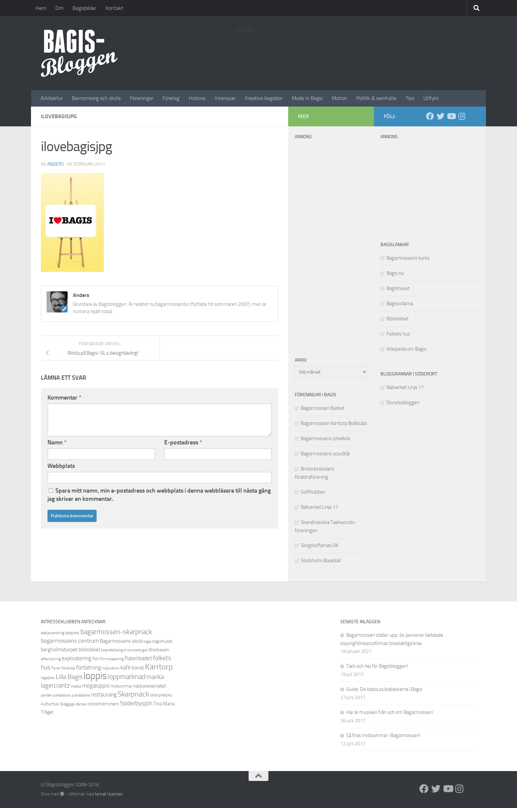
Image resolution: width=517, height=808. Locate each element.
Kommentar (64, 397)
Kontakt (114, 8)
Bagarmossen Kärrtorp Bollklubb (334, 423)
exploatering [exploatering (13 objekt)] (76, 658)
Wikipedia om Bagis (406, 349)
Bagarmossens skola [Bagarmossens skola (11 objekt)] (121, 641)
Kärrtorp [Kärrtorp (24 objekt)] (159, 666)
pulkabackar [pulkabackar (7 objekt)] (62, 695)
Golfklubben (313, 492)
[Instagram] (462, 116)
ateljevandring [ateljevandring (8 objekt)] (52, 632)
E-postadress (183, 442)
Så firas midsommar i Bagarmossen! (383, 735)
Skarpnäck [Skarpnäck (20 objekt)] (133, 694)
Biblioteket (397, 319)
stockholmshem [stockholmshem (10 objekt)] (103, 704)
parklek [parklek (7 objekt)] (46, 695)
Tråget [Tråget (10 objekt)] (47, 712)
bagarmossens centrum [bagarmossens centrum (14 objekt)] (70, 640)
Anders (55, 164)
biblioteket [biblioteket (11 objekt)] (89, 650)
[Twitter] (440, 116)
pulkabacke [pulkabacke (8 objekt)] (81, 695)
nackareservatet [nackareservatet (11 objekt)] (149, 686)
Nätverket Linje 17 (405, 387)
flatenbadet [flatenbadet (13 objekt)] (138, 658)
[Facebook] (430, 116)
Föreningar (141, 98)
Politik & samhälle (376, 98)
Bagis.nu (395, 273)
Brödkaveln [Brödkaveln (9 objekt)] (159, 649)
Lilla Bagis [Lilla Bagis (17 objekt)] (69, 677)
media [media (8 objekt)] (76, 686)
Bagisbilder (84, 8)
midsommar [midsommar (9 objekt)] (121, 686)
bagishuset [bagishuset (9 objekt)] (162, 641)
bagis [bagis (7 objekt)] (147, 641)
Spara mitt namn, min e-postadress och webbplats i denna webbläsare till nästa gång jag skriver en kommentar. (159, 494)
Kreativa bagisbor (264, 98)
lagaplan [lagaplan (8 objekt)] (48, 677)
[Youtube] (451, 116)
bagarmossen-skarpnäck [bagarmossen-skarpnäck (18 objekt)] (116, 632)
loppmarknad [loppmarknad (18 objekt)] (126, 677)
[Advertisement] (356, 51)
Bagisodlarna (399, 304)
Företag (171, 98)
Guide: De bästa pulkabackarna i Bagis (384, 689)
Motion (339, 98)
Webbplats (61, 465)
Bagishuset (398, 288)
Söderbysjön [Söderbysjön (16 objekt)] (136, 703)
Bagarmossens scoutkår (325, 454)
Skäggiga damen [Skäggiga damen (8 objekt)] (73, 704)
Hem (41, 8)
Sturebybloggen (402, 402)
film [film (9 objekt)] (95, 658)
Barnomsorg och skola (96, 98)
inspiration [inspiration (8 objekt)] (110, 668)
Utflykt (431, 98)
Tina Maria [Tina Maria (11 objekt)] (163, 704)
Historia (197, 98)
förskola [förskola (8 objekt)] (68, 668)
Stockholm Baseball (321, 561)
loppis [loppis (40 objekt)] (94, 676)
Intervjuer (225, 98)
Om (59, 8)
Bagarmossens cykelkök (325, 438)
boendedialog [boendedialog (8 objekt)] (112, 650)
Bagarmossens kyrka (407, 258)
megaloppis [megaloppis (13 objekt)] (95, 685)
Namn (57, 442)
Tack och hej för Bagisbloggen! (377, 666)
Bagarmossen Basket (323, 408)
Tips (410, 98)
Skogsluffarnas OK (319, 545)
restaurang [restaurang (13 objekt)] (104, 694)
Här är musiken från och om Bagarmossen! (390, 712)
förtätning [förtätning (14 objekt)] (88, 667)
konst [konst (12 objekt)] (138, 667)
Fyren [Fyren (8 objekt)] (56, 668)
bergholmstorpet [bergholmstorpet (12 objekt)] (59, 649)
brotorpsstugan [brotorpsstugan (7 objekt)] (136, 650)
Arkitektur (52, 98)
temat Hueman (109, 794)
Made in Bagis (307, 98)
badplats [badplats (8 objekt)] (72, 632)
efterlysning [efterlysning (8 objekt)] (51, 659)
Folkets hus (398, 334)
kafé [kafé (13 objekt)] (125, 667)
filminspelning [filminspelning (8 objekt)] (112, 659)
